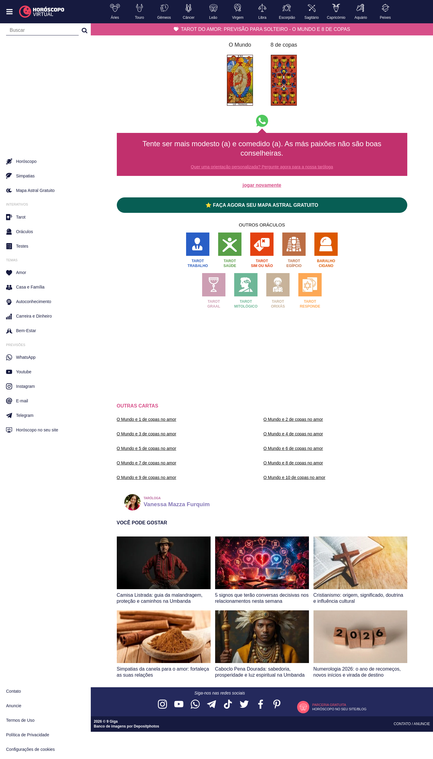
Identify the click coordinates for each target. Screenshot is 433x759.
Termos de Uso (20, 720)
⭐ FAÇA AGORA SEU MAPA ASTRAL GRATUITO (261, 205)
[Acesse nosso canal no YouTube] (179, 704)
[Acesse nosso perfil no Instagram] (162, 704)
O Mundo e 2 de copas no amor (293, 419)
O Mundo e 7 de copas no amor (146, 462)
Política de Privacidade (27, 734)
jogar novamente (261, 185)
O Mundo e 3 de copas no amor (146, 433)
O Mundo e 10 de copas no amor (295, 477)
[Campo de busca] (42, 31)
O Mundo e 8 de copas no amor (293, 462)
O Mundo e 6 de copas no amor (293, 448)
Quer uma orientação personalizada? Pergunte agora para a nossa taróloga (262, 166)
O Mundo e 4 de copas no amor (293, 433)
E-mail (17, 401)
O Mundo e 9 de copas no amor (146, 477)
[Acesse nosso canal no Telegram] (211, 704)
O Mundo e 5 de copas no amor (146, 448)
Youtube (18, 372)
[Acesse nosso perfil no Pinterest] (277, 704)
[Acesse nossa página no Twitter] (244, 704)
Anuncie (13, 705)
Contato (13, 691)
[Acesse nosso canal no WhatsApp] (195, 704)
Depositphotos (146, 726)
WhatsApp (21, 357)
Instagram (20, 386)
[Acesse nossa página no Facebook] (260, 704)
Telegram (20, 415)
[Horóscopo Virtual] (42, 12)
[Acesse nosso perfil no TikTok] (228, 704)
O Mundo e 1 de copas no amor (146, 419)
